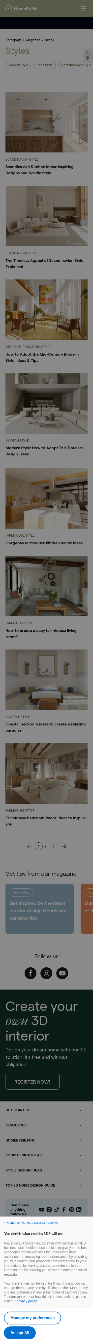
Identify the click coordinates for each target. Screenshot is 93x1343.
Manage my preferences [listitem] (32, 1318)
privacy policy (27, 1301)
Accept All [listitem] (19, 1333)
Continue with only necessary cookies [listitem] (32, 1222)
